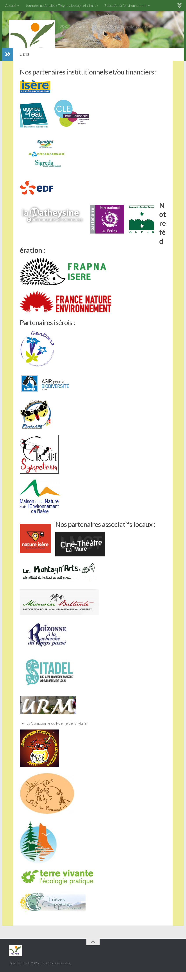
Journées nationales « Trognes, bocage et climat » (61, 5)
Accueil (10, 5)
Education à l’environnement (125, 5)
